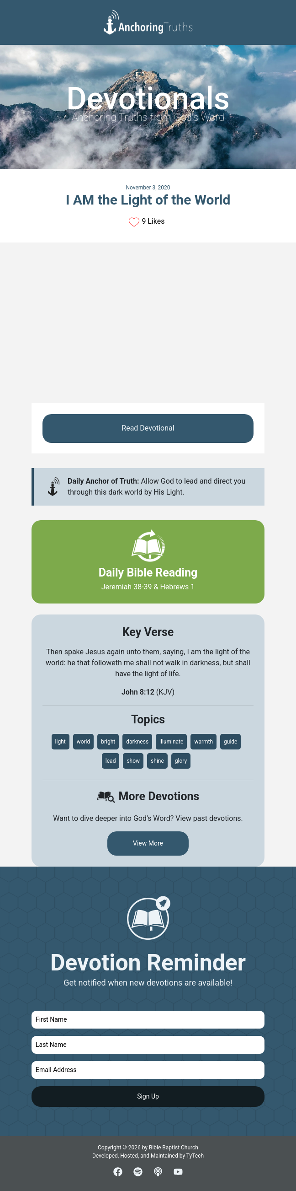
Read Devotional (148, 428)
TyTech (195, 1156)
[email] (148, 1070)
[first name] (148, 1020)
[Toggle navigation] (282, 14)
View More (148, 843)
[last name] (148, 1045)
